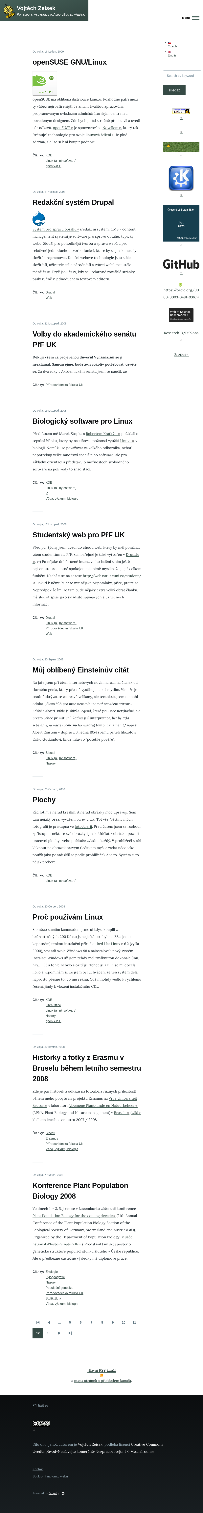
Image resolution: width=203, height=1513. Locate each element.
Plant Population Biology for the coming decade (74, 1215)
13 (50, 1334)
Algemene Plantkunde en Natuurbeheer (103, 1105)
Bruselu (121, 1112)
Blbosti (50, 752)
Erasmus (52, 1138)
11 (136, 1324)
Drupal (50, 292)
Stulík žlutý (53, 1298)
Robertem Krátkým (103, 433)
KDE (49, 155)
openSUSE (63, 127)
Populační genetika (59, 1287)
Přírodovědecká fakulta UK (64, 384)
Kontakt (38, 1469)
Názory (51, 763)
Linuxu (127, 440)
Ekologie (52, 1271)
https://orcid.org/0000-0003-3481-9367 (181, 291)
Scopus (181, 354)
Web (49, 297)
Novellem (111, 127)
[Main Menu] (190, 17)
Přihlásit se (40, 1405)
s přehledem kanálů (102, 1380)
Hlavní (101, 1370)
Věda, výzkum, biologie (62, 498)
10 (125, 1324)
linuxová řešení (100, 135)
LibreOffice (53, 1005)
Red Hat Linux (110, 943)
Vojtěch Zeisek (36, 8)
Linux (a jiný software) (61, 160)
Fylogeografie (55, 1277)
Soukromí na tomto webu (50, 1476)
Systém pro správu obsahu (56, 229)
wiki (136, 1112)
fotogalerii (83, 826)
